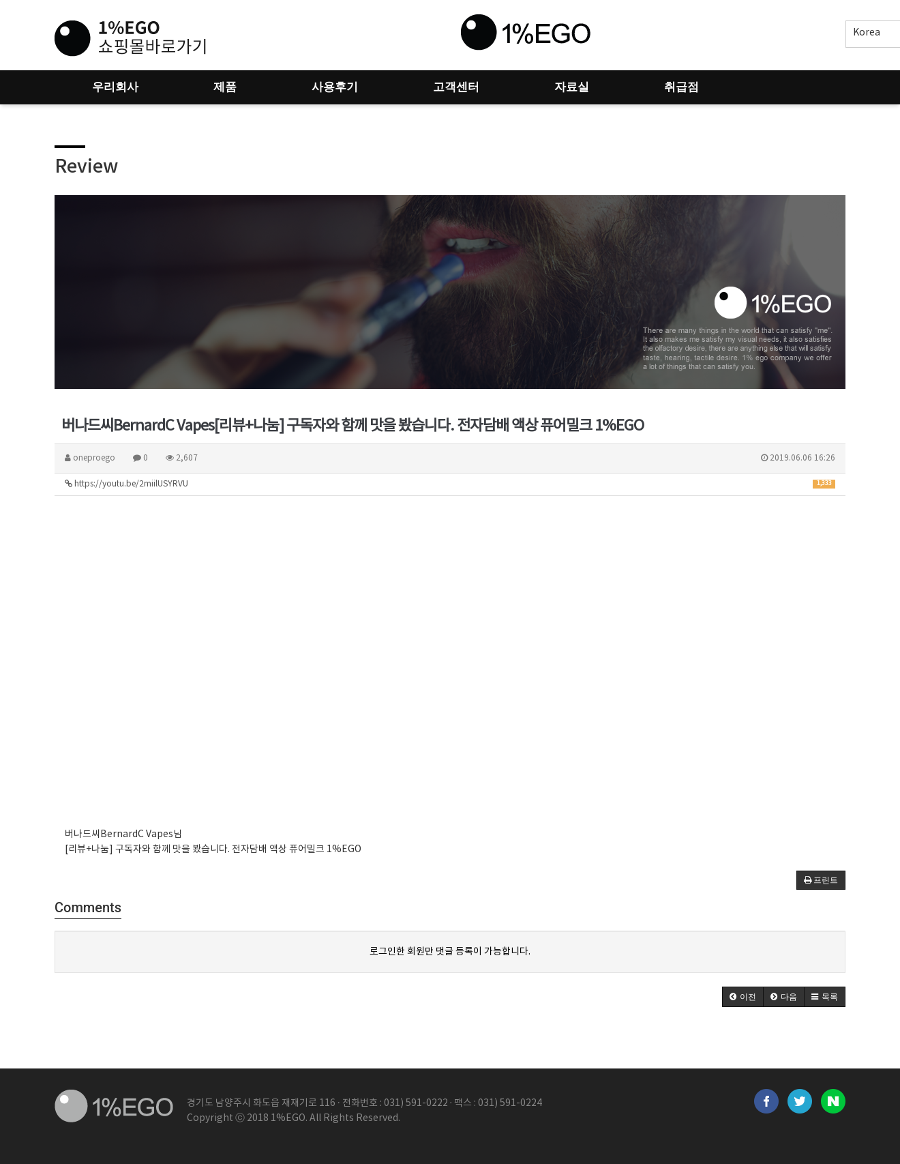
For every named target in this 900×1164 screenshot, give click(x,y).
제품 (225, 87)
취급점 (681, 87)
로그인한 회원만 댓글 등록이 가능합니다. (450, 951)
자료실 (571, 87)
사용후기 (335, 87)
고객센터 (456, 87)
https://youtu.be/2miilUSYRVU (450, 484)
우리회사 (115, 87)
